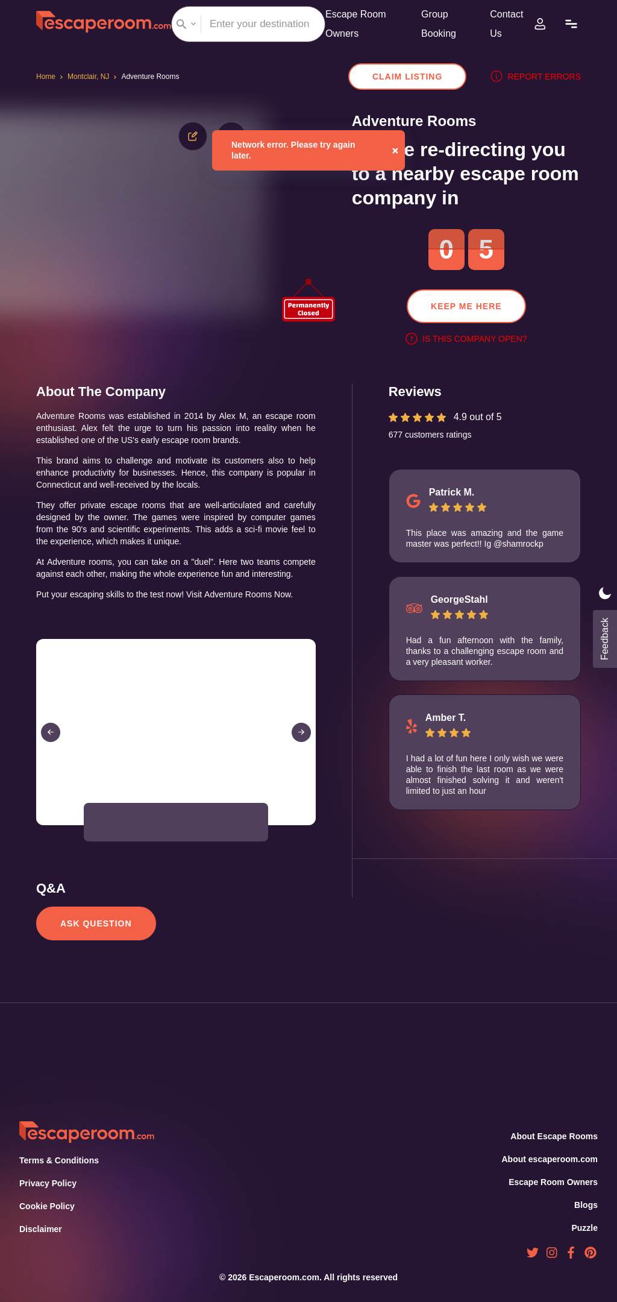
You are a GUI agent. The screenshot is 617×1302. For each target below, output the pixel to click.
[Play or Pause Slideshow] (39, 836)
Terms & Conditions (57, 1160)
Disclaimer (40, 1229)
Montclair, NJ (91, 76)
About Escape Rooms (554, 1136)
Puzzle (585, 1228)
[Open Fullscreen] (312, 836)
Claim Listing (413, 76)
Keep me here (466, 306)
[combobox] (248, 24)
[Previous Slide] (50, 744)
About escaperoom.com (549, 1159)
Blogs (586, 1205)
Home (46, 76)
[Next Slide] (301, 744)
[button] (108, 834)
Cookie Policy (46, 1206)
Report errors (538, 77)
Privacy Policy (46, 1183)
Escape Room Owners (554, 1182)
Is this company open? (466, 339)
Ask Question (95, 935)
